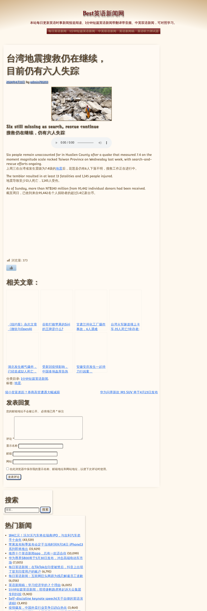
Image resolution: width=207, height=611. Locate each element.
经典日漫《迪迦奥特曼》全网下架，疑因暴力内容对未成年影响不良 (178, 304)
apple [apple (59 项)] (161, 477)
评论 (10, 447)
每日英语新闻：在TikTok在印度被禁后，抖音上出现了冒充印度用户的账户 (178, 145)
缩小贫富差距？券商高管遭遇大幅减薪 (32, 397)
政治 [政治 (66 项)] (166, 533)
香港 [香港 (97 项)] (182, 574)
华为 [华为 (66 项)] (191, 516)
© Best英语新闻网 (103, 593)
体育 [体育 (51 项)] (181, 516)
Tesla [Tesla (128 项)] (163, 500)
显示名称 (11, 454)
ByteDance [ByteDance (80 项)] (177, 477)
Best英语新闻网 (103, 13)
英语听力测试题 (148, 31)
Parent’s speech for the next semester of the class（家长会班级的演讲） (179, 254)
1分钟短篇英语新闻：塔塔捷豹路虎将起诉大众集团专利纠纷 (179, 182)
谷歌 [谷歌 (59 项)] (194, 570)
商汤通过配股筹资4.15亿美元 (179, 400)
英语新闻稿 (126, 31)
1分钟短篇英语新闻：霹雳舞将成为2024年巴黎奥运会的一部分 (179, 281)
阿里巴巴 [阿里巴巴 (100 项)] (165, 574)
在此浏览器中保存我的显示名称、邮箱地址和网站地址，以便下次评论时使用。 (59, 477)
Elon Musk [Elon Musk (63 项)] (164, 490)
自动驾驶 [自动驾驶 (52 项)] (183, 565)
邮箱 (9, 462)
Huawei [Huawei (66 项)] (181, 490)
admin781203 (39, 81)
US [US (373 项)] (170, 507)
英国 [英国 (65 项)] (166, 570)
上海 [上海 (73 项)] (185, 507)
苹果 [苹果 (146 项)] (180, 570)
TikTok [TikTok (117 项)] (181, 500)
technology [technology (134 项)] (169, 495)
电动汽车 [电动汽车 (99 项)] (186, 544)
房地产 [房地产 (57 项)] (187, 527)
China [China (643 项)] (181, 484)
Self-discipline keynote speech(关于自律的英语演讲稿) (179, 195)
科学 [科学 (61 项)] (183, 551)
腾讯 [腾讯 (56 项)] (171, 564)
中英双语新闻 (107, 31)
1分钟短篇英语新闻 (82, 31)
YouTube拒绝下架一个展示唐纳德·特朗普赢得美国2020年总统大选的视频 (179, 218)
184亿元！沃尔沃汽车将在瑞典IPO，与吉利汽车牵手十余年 (179, 96)
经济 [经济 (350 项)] (178, 557)
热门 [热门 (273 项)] (176, 538)
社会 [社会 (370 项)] (166, 550)
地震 (59, 168)
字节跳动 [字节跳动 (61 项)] (162, 527)
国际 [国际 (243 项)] (189, 521)
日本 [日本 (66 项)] (177, 533)
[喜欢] (11, 272)
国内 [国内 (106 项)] (171, 522)
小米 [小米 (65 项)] (176, 527)
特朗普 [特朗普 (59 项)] (170, 544)
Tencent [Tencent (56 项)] (190, 495)
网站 (9, 470)
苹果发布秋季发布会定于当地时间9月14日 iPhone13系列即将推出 (178, 109)
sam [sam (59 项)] (194, 490)
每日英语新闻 (57, 31)
